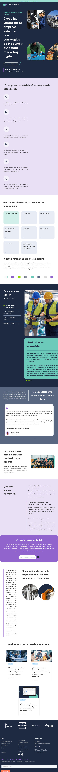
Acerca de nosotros (6, 739)
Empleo (3, 748)
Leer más (10, 676)
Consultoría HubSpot (23, 747)
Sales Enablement (22, 745)
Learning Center (5, 741)
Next (35, 436)
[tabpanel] (29, 420)
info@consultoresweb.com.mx (42, 741)
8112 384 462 (38, 739)
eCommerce (21, 749)
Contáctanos (4, 744)
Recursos (3, 750)
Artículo (11, 662)
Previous (23, 436)
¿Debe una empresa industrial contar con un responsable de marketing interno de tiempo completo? (41, 670)
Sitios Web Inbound (23, 740)
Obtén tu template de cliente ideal (29, 1)
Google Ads (21, 743)
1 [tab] (28, 436)
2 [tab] (30, 436)
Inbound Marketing (22, 738)
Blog (2, 746)
